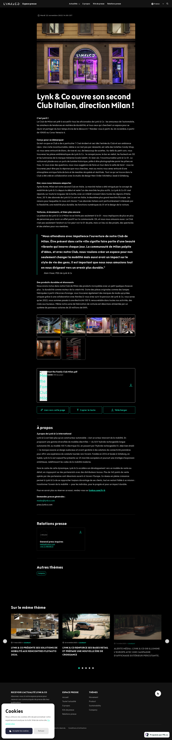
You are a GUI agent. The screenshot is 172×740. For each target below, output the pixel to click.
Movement (93, 697)
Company (41, 573)
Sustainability (95, 705)
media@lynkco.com (46, 500)
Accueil (65, 697)
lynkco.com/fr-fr (97, 490)
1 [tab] (79, 669)
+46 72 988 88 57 (46, 546)
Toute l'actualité (69, 701)
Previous (5, 643)
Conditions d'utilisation (77, 728)
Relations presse (114, 4)
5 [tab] (93, 669)
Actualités (73, 4)
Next (167, 643)
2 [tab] (82, 669)
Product (92, 701)
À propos (86, 4)
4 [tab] (89, 669)
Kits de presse (98, 4)
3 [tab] (86, 669)
